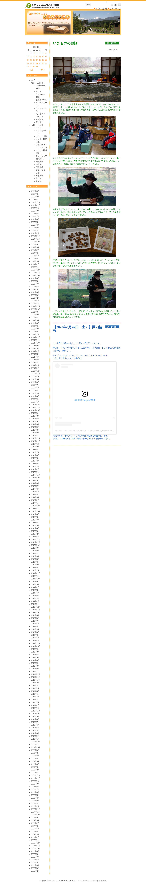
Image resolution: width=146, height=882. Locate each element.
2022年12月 (36, 304)
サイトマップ (115, 9)
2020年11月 (35, 374)
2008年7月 (35, 789)
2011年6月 (35, 691)
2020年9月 (35, 379)
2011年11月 (35, 677)
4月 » (43, 70)
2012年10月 (36, 646)
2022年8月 (35, 315)
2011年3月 (35, 700)
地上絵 (38, 164)
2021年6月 (35, 354)
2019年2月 (35, 433)
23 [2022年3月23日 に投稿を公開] (34, 63)
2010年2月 (35, 736)
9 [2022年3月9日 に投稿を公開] (34, 57)
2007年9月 (35, 818)
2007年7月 (35, 823)
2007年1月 (35, 840)
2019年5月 (35, 424)
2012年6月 (35, 657)
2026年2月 (35, 197)
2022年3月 (35, 329)
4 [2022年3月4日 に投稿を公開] (39, 53)
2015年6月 (35, 556)
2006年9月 (35, 851)
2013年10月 (36, 613)
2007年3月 (35, 834)
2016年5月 (35, 525)
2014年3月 (35, 598)
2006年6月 (35, 860)
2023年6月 (35, 287)
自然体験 (39, 176)
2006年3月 (35, 868)
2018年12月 (36, 438)
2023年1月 (35, 301)
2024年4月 (35, 259)
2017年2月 (35, 500)
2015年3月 (35, 565)
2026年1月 (35, 200)
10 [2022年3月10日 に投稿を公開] (37, 57)
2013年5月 (35, 627)
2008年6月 (35, 792)
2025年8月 (35, 214)
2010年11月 (35, 711)
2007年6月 (35, 826)
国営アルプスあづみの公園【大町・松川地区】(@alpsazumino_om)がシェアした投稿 (86, 431)
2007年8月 (35, 820)
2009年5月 (35, 761)
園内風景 (39, 162)
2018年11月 (35, 441)
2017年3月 (35, 497)
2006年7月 (35, 857)
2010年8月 (35, 719)
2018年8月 (35, 450)
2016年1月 (35, 537)
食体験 (38, 181)
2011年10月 (35, 680)
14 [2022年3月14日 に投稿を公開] (28, 60)
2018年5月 (35, 458)
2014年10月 (36, 579)
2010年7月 (35, 722)
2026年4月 (35, 191)
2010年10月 (36, 714)
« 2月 (31, 70)
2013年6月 (35, 624)
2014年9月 (35, 582)
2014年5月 (35, 593)
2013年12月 (36, 607)
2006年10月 (36, 848)
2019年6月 (35, 422)
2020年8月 (35, 382)
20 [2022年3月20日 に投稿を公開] (46, 60)
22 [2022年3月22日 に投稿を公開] (31, 63)
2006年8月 (35, 854)
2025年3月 (35, 228)
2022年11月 (35, 306)
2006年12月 (36, 843)
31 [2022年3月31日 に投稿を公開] (37, 67)
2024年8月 (35, 247)
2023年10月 (36, 275)
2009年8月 (35, 753)
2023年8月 (35, 281)
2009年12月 (36, 742)
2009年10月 (36, 747)
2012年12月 (36, 641)
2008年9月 (35, 784)
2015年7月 (35, 554)
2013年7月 (35, 621)
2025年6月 (35, 219)
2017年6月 (35, 489)
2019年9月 (35, 413)
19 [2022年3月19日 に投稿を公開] (43, 60)
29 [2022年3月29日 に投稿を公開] (31, 67)
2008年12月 (36, 775)
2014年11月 (35, 576)
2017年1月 (35, 503)
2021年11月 (35, 340)
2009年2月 (35, 770)
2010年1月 (35, 739)
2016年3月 (35, 531)
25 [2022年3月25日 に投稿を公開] (40, 63)
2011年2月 (35, 702)
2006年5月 (35, 863)
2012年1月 (35, 672)
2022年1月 (35, 334)
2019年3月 (35, 430)
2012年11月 (35, 643)
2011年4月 (35, 697)
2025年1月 (35, 233)
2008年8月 (35, 787)
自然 (38, 173)
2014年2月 (35, 601)
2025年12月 (36, 202)
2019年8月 (35, 416)
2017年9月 (35, 480)
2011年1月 (35, 705)
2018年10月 (36, 444)
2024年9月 (35, 245)
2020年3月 (35, 396)
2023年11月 (35, 273)
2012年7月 (35, 655)
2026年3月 (35, 194)
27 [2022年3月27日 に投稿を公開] (46, 63)
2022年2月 (35, 332)
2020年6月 (35, 388)
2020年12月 (36, 371)
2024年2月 (35, 264)
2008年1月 (35, 806)
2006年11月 (35, 846)
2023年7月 (35, 284)
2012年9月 (35, 649)
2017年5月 (35, 492)
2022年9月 (35, 312)
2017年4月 (35, 495)
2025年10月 (36, 208)
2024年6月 (35, 253)
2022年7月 (35, 318)
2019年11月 (35, 407)
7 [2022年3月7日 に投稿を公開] (28, 57)
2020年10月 (36, 377)
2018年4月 (35, 461)
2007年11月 (35, 812)
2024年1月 (35, 267)
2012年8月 (35, 652)
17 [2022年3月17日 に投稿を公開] (37, 60)
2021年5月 (35, 357)
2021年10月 (36, 343)
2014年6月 (35, 590)
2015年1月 (35, 570)
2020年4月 (35, 393)
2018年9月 (35, 447)
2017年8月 (35, 483)
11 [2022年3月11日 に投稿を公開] (40, 57)
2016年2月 (35, 534)
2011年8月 (35, 686)
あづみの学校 (41, 100)
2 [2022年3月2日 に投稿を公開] (34, 53)
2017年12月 (36, 472)
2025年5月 (35, 222)
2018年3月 (35, 464)
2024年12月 (36, 236)
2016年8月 (35, 517)
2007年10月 (36, 815)
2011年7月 (35, 688)
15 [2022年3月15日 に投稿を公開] (31, 60)
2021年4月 (35, 360)
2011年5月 (35, 694)
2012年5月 (35, 660)
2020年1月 (35, 402)
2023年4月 (35, 292)
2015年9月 (35, 548)
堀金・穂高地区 (37, 83)
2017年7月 (35, 486)
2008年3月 (35, 801)
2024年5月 (35, 256)
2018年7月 (35, 452)
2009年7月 (35, 756)
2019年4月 (35, 427)
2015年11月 (35, 542)
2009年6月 (35, 759)
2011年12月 (35, 674)
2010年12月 (36, 708)
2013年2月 (35, 635)
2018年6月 (35, 455)
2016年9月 (35, 514)
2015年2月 (35, 568)
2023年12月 (36, 270)
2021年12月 (36, 337)
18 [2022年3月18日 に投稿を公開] (40, 60)
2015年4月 (35, 562)
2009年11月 (35, 745)
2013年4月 (35, 629)
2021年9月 (35, 346)
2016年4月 (35, 528)
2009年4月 (35, 764)
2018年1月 (35, 469)
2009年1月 (35, 773)
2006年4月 (35, 865)
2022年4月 (35, 326)
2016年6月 (35, 523)
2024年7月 (35, 250)
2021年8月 (35, 348)
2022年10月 (36, 309)
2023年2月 (35, 298)
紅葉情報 (39, 119)
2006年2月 (35, 871)
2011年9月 (35, 683)
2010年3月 (35, 733)
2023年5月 (35, 289)
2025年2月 (35, 231)
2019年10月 (36, 410)
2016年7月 (35, 520)
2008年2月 (35, 804)
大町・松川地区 (37, 125)
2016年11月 (35, 509)
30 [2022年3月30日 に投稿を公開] (34, 67)
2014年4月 (35, 596)
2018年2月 (35, 466)
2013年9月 (35, 615)
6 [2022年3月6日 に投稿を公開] (45, 53)
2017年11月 (35, 475)
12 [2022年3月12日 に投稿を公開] (43, 57)
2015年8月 (35, 551)
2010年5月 (35, 728)
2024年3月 (35, 261)
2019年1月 (35, 436)
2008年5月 (35, 795)
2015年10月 (36, 545)
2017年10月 (36, 478)
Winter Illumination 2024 (40, 94)
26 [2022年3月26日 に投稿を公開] (43, 63)
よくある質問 (101, 9)
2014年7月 (35, 587)
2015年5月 (35, 559)
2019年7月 (35, 419)
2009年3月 (35, 767)
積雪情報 (39, 167)
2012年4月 (35, 663)
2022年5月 (35, 323)
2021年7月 (35, 351)
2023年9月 (35, 278)
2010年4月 (35, 730)
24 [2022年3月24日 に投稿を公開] (37, 63)
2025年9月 (35, 211)
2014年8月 (35, 584)
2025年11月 (35, 205)
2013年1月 (35, 638)
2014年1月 (35, 604)
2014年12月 (36, 573)
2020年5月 (35, 391)
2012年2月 (35, 669)
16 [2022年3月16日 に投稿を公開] (34, 60)
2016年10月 (36, 511)
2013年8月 (35, 618)
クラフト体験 (41, 136)
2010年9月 (35, 716)
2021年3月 (35, 363)
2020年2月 (35, 399)
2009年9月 (35, 750)
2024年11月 (35, 239)
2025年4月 (35, 225)
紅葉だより (40, 170)
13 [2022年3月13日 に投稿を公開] (46, 57)
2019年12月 (36, 405)
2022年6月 (35, 320)
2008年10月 (36, 781)
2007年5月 (35, 829)
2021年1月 (35, 368)
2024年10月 (36, 242)
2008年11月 (35, 778)
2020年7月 (35, 385)
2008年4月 (35, 798)
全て (33, 80)
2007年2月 (35, 837)
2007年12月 (36, 809)
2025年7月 (35, 216)
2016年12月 (36, 506)
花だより (39, 122)
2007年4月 (35, 832)
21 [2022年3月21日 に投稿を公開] (28, 63)
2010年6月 (35, 725)
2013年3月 (35, 632)
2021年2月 (35, 365)
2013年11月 (35, 610)
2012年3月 (35, 666)
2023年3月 (35, 295)
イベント (39, 128)
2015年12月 (36, 539)
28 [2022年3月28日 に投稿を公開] (28, 67)
